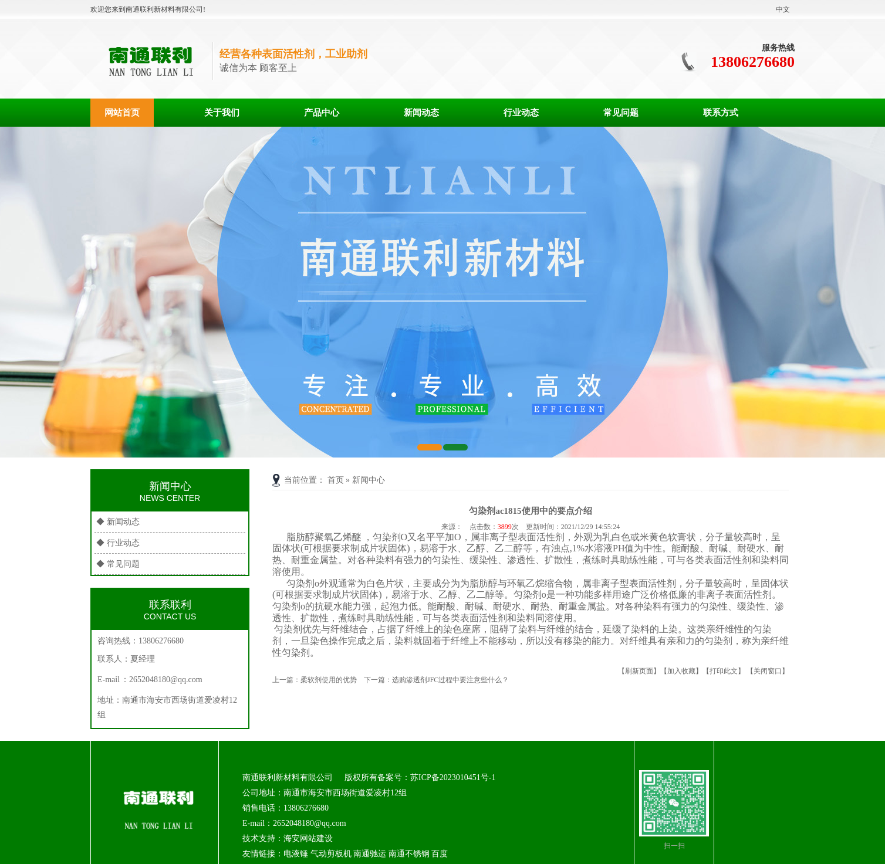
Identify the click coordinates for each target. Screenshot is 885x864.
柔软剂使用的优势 (328, 680)
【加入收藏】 (681, 671)
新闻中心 (368, 480)
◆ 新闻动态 (118, 521)
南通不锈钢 (409, 853)
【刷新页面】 (639, 671)
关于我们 (221, 112)
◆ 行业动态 (118, 542)
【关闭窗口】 (767, 671)
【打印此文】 (723, 671)
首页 (335, 480)
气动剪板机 (331, 853)
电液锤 (295, 853)
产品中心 (321, 112)
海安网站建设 (308, 838)
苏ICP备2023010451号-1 (452, 777)
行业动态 (521, 112)
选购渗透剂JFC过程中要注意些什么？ (450, 680)
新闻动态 (421, 112)
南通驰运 (369, 853)
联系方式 (720, 112)
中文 (783, 9)
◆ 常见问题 (118, 564)
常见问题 (621, 112)
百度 (439, 853)
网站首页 (122, 112)
